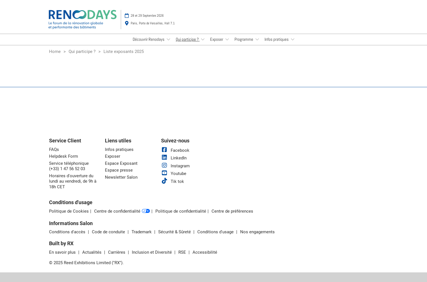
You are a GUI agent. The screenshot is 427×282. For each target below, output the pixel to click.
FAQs (54, 149)
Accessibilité (205, 252)
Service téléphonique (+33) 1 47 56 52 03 (69, 166)
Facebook (175, 150)
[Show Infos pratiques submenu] (292, 39)
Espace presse (119, 170)
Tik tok (172, 181)
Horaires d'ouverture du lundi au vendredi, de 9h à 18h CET (72, 181)
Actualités (92, 252)
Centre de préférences (232, 211)
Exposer (217, 39)
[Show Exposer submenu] (227, 39)
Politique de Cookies (69, 211)
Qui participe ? (188, 39)
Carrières (117, 252)
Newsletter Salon (121, 177)
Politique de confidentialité (180, 211)
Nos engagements (257, 231)
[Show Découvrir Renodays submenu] (168, 39)
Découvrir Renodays (149, 39)
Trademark (142, 231)
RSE (182, 252)
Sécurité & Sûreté (175, 231)
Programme (244, 39)
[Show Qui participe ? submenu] (202, 39)
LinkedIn (174, 158)
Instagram (175, 165)
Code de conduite (109, 231)
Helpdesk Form (63, 156)
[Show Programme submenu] (257, 39)
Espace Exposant (121, 163)
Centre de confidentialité (122, 211)
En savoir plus (63, 252)
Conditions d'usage (216, 231)
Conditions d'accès (67, 231)
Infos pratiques (277, 39)
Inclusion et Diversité (152, 252)
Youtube (173, 173)
